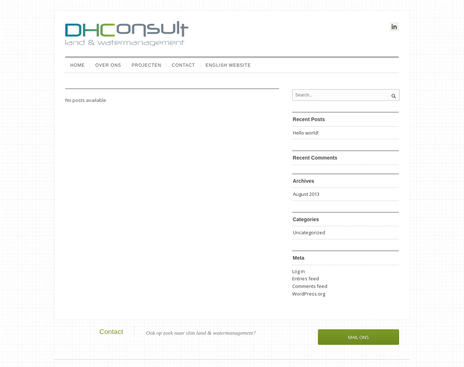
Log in (298, 271)
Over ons (108, 65)
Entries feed (305, 278)
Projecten (146, 65)
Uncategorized (309, 232)
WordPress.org (308, 293)
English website (228, 65)
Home (77, 65)
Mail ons (358, 337)
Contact (183, 65)
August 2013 (306, 194)
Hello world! (306, 132)
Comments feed (309, 286)
